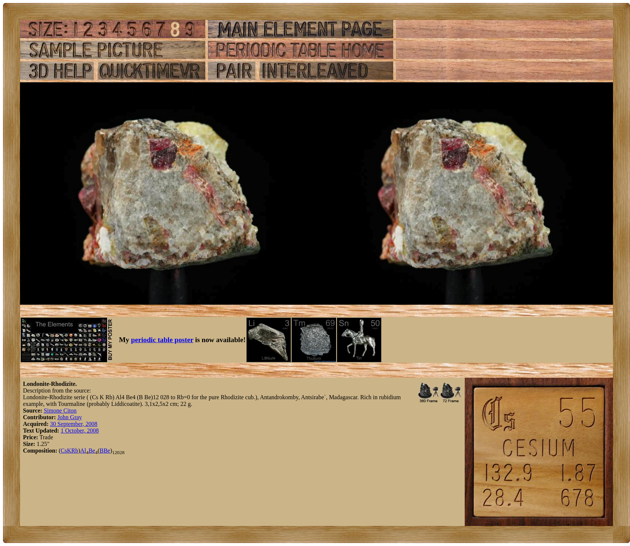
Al (83, 450)
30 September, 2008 (73, 424)
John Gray (69, 417)
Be (92, 450)
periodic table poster (162, 340)
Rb (74, 450)
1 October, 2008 (80, 430)
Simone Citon (60, 410)
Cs (64, 450)
